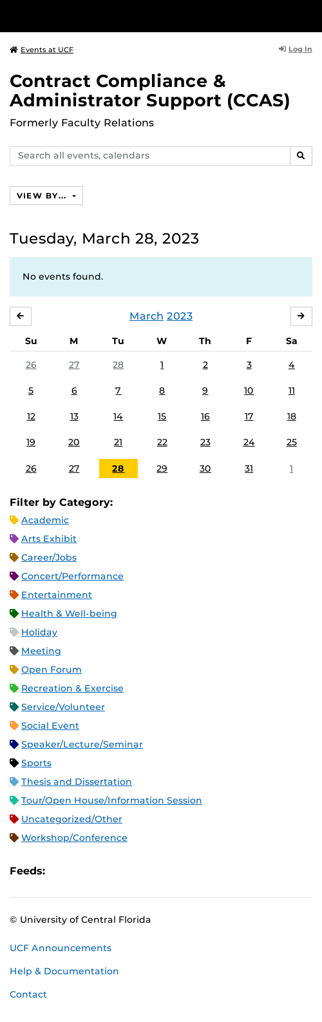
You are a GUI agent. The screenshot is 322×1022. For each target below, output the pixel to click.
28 (118, 365)
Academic (45, 520)
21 (118, 442)
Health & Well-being (69, 613)
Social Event (50, 725)
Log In (295, 48)
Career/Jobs (49, 557)
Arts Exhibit (49, 539)
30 (205, 468)
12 (31, 416)
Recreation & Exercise (72, 688)
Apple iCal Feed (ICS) (62, 871)
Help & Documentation (64, 971)
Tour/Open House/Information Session (111, 800)
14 (118, 416)
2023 (180, 316)
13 (74, 416)
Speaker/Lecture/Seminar (82, 744)
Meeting (41, 651)
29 (161, 468)
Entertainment (56, 595)
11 (292, 390)
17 (249, 416)
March (146, 316)
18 (291, 416)
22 (162, 442)
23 (205, 442)
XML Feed (127, 871)
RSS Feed (106, 871)
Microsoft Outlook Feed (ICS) (84, 871)
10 (249, 390)
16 (205, 416)
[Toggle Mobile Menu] (309, 15)
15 (162, 416)
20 (74, 442)
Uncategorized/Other (71, 819)
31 (249, 468)
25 (292, 442)
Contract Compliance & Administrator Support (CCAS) (150, 90)
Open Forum (51, 669)
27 (74, 365)
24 (249, 442)
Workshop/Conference (74, 838)
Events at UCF (41, 49)
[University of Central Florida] (98, 16)
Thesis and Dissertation (76, 781)
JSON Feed (149, 871)
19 (30, 442)
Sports (36, 763)
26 (31, 365)
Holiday (39, 632)
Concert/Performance (72, 576)
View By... (43, 195)
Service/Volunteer (63, 707)
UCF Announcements (60, 948)
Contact (28, 994)
